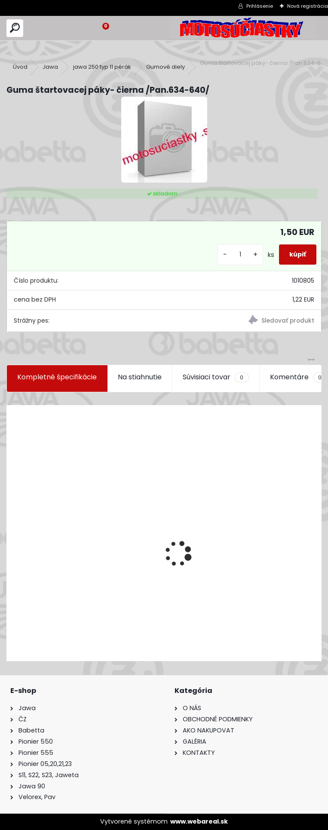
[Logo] (243, 28)
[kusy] (240, 254)
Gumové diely (165, 67)
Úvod (20, 67)
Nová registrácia (307, 6)
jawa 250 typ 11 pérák (102, 67)
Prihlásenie (259, 6)
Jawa (50, 67)
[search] (15, 28)
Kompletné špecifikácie (57, 377)
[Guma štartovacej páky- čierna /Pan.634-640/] (164, 140)
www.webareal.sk (199, 821)
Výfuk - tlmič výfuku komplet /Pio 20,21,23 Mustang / (99, 608)
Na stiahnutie (140, 377)
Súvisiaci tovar (215, 377)
